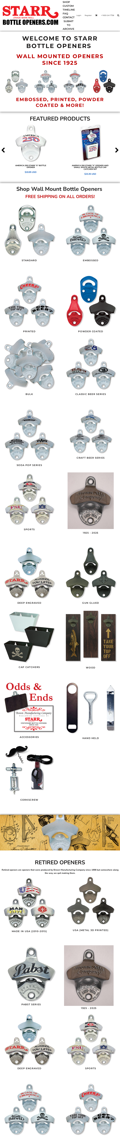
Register (88, 15)
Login (78, 15)
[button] (29, 230)
